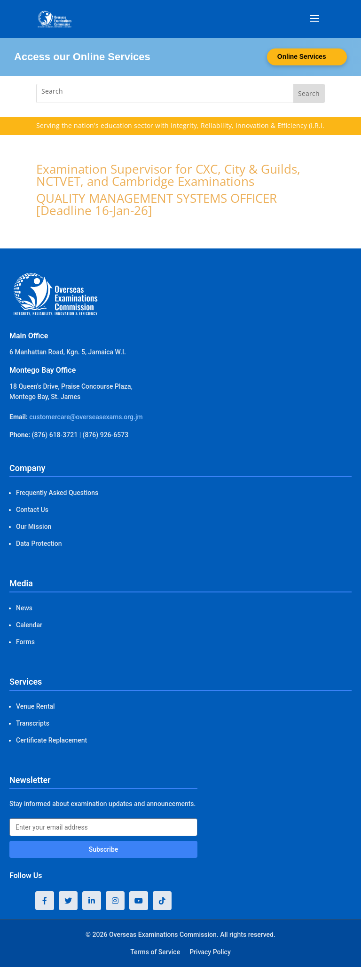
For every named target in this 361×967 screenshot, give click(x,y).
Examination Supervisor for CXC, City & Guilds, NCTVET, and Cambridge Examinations (168, 175)
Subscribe (103, 849)
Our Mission (33, 526)
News (24, 608)
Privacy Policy (210, 952)
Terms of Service (155, 952)
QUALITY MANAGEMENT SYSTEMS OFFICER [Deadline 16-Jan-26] (156, 204)
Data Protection (39, 543)
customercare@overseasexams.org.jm (85, 417)
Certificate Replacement (51, 740)
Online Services (301, 57)
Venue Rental (35, 706)
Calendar (29, 625)
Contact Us (32, 509)
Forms (25, 642)
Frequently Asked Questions (57, 492)
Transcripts (32, 723)
